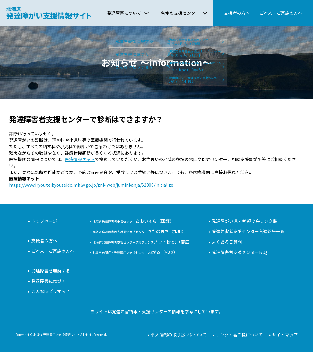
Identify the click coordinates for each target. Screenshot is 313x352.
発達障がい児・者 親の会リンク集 (244, 221)
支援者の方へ (237, 13)
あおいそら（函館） (133, 221)
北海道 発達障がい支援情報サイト (48, 12)
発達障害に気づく (48, 281)
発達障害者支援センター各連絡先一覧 (248, 231)
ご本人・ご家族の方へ (281, 13)
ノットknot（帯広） (143, 242)
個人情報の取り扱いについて (179, 335)
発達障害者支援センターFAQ (239, 252)
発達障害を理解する (50, 270)
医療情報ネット (80, 159)
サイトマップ (285, 335)
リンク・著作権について (239, 335)
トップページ (44, 221)
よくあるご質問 (227, 242)
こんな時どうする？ (50, 291)
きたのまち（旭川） (139, 231)
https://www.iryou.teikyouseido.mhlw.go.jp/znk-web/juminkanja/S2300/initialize (91, 185)
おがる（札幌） (135, 252)
